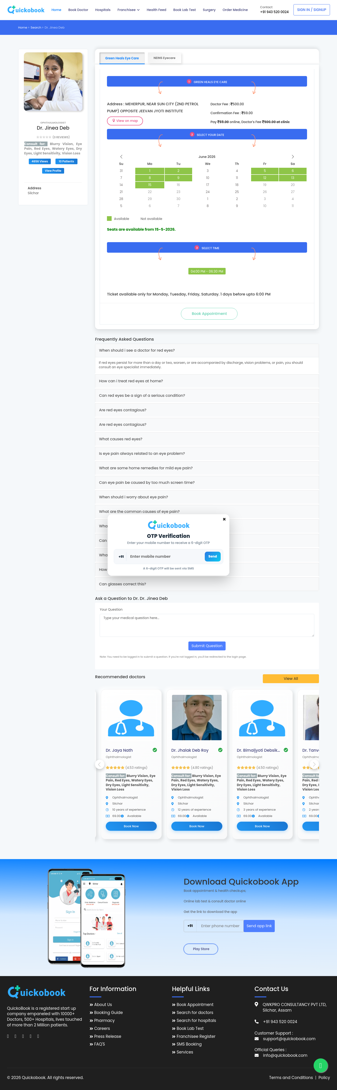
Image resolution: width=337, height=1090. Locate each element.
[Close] (224, 519)
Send (213, 556)
